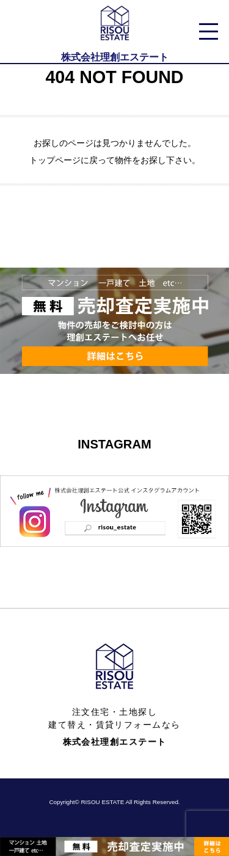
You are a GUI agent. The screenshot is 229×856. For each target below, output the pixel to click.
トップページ (55, 160)
